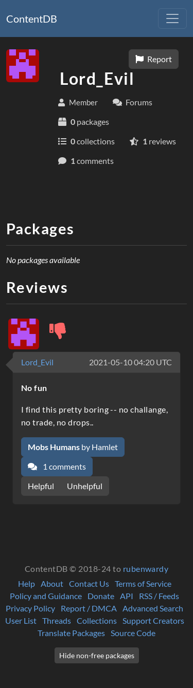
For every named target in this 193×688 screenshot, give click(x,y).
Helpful (41, 486)
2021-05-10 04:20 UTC (130, 362)
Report (153, 59)
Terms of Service (143, 583)
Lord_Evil (37, 362)
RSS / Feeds (159, 596)
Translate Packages (71, 633)
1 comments (57, 466)
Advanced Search (152, 608)
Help (26, 583)
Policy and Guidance (46, 596)
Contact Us (89, 583)
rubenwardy (146, 568)
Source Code (133, 633)
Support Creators (153, 620)
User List (21, 620)
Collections (97, 620)
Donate (100, 596)
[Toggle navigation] (172, 18)
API (126, 596)
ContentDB (31, 18)
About (52, 583)
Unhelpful (84, 486)
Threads (56, 620)
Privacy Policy (30, 608)
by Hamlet (73, 447)
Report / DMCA (89, 608)
